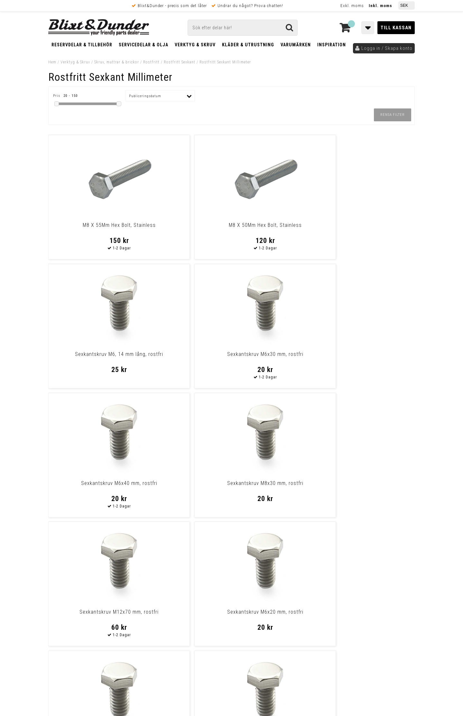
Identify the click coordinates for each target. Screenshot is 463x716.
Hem (52, 62)
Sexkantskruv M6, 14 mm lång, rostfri (278, 228)
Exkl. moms (352, 5)
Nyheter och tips (87, 571)
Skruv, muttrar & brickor (116, 62)
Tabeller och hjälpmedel (87, 554)
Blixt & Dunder (373, 560)
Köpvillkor (59, 633)
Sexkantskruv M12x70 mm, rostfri (278, 354)
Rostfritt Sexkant (179, 62)
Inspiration (331, 44)
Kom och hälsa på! (162, 592)
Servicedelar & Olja (143, 44)
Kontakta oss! (160, 552)
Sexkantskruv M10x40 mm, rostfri (185, 483)
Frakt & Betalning (67, 626)
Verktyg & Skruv (195, 44)
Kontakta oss (372, 568)
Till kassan (396, 28)
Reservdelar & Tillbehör (81, 44)
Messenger (232, 560)
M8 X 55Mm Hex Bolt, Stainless (92, 225)
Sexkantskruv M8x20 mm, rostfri (92, 483)
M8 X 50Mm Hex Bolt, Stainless (185, 225)
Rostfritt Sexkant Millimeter (225, 62)
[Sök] (243, 28)
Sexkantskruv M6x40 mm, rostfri (92, 354)
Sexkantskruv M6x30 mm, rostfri (370, 225)
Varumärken (296, 44)
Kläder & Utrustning (248, 44)
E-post (198, 560)
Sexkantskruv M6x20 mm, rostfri (370, 354)
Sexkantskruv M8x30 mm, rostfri (185, 354)
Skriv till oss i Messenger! (314, 555)
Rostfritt (151, 62)
